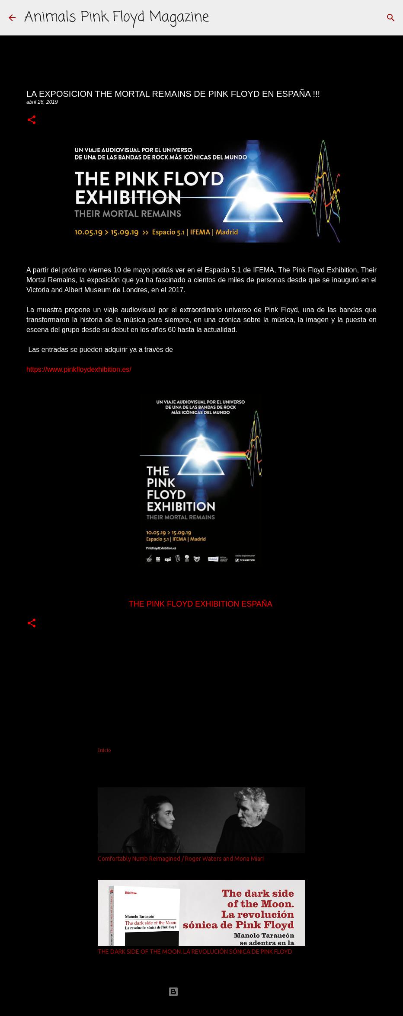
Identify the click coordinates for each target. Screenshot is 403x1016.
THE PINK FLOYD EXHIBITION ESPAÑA (200, 604)
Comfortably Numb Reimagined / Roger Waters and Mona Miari (181, 858)
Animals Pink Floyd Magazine (116, 17)
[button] (31, 120)
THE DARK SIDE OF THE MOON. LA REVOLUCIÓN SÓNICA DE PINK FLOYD (195, 951)
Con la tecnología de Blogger (201, 991)
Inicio (104, 750)
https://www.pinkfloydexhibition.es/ (78, 369)
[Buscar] (391, 17)
